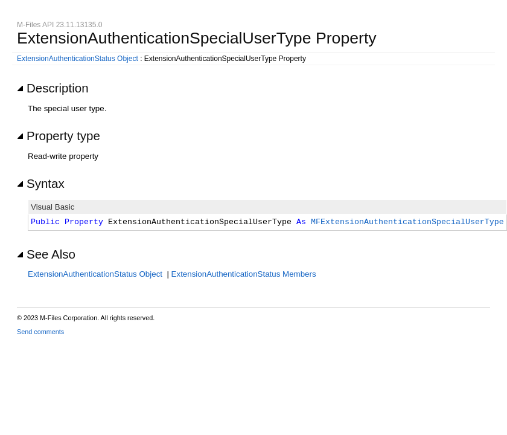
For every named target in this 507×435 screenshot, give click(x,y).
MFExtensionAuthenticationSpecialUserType (407, 222)
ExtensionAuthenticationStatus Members (243, 274)
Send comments (40, 331)
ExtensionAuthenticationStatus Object (77, 58)
